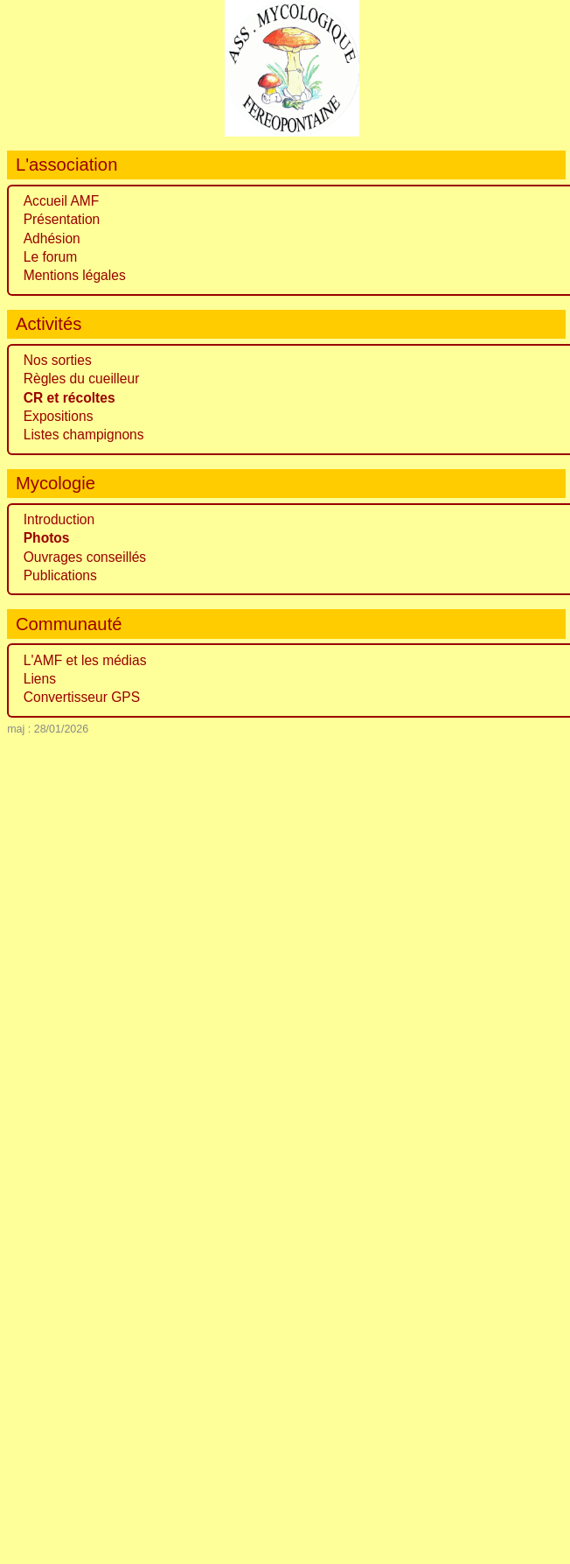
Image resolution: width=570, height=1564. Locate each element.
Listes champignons (84, 434)
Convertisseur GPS (82, 697)
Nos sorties (58, 360)
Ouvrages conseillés (85, 557)
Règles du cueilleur (82, 378)
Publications (60, 575)
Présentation (62, 219)
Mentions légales (75, 275)
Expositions (59, 416)
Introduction (59, 519)
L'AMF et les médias (85, 660)
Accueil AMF (62, 200)
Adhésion (52, 238)
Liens (40, 678)
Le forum (51, 256)
